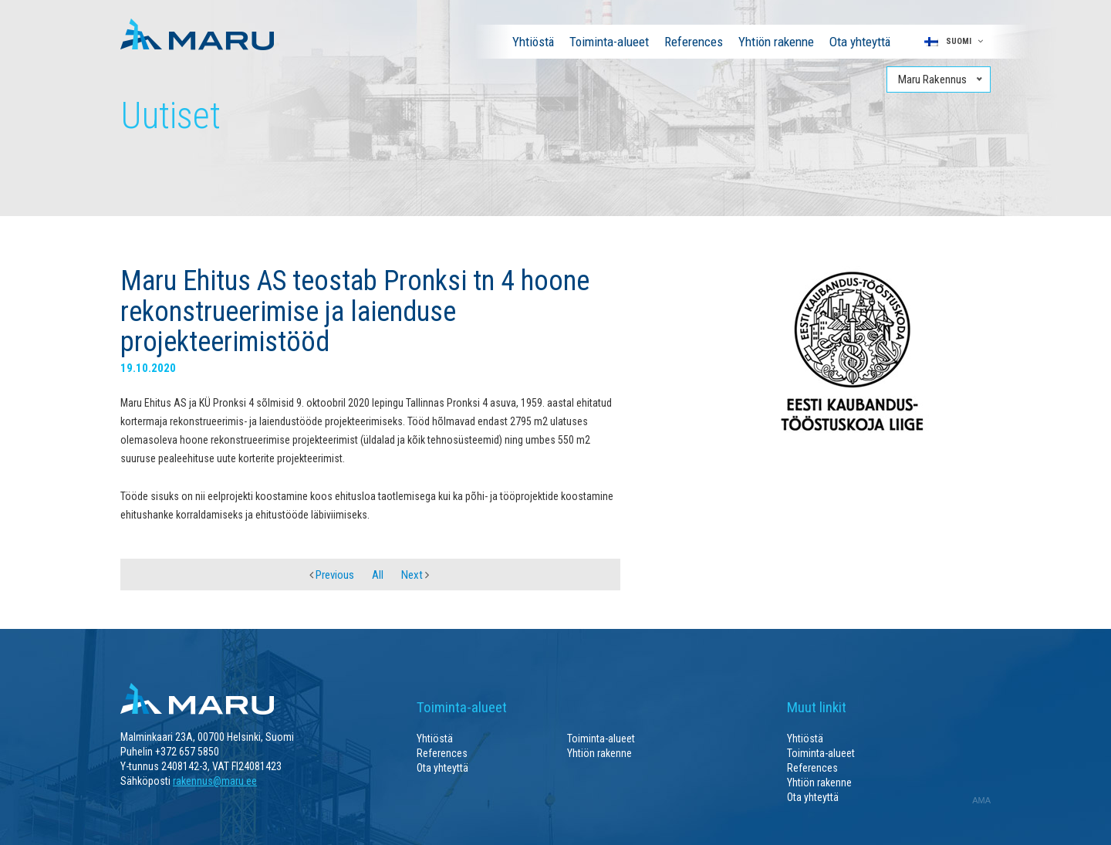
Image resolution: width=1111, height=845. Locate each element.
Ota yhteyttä (859, 41)
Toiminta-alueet (609, 41)
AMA (981, 800)
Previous (331, 575)
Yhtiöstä (533, 41)
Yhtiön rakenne (776, 41)
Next (415, 575)
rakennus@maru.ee (215, 781)
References (693, 41)
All (377, 575)
